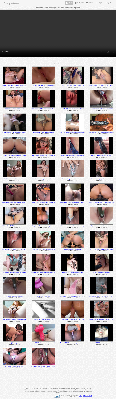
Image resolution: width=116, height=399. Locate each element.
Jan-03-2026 (16, 227)
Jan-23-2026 (45, 251)
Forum (89, 3)
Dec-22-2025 (103, 204)
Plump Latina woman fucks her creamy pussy (72, 225)
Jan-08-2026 (45, 227)
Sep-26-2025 (16, 110)
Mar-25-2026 (103, 344)
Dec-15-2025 (74, 204)
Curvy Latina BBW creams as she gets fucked (43, 225)
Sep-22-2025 (45, 87)
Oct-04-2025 (74, 110)
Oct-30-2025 (103, 134)
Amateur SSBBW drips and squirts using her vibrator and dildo (75, 108)
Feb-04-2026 (16, 297)
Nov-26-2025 (103, 180)
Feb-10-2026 (74, 297)
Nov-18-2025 (74, 180)
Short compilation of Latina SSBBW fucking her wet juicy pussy (17, 249)
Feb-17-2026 (103, 297)
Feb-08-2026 (45, 297)
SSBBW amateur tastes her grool (101, 272)
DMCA (85, 396)
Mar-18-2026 (74, 344)
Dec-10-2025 (45, 204)
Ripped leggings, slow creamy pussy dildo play (72, 85)
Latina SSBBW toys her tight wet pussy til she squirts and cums (76, 202)
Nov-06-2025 (16, 157)
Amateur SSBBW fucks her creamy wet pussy (72, 155)
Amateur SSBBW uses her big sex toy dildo (72, 272)
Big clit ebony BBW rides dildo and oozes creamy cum (44, 366)
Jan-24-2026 (74, 251)
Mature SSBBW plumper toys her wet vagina (14, 319)
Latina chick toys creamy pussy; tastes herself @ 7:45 (44, 179)
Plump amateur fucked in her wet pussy (14, 366)
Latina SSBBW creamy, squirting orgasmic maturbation (15, 202)
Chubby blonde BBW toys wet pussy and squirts (14, 225)
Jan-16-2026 (16, 251)
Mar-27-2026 (16, 368)
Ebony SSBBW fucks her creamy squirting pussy (72, 343)
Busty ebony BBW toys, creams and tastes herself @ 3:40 (74, 132)
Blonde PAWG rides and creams (72, 249)
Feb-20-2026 (45, 321)
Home (69, 3)
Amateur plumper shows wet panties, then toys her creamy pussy (76, 296)
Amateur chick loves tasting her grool (43, 319)
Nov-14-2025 (45, 157)
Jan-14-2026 (103, 227)
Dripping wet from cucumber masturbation (101, 225)
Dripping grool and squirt (43, 296)
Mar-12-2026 (45, 344)
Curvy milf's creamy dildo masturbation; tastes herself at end (17, 132)
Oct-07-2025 (103, 110)
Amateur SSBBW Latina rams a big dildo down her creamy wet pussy (19, 85)
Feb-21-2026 (103, 321)
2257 (80, 396)
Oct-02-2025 (45, 110)
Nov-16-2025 (74, 157)
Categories (79, 3)
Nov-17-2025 (103, 157)
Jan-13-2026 (74, 227)
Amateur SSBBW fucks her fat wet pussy (101, 155)
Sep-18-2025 (16, 87)
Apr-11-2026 (45, 368)
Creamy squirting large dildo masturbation (101, 179)
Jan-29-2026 (16, 274)
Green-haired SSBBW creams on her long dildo (14, 272)
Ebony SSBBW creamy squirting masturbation (43, 202)
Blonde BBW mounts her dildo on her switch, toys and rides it (17, 179)
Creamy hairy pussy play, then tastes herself (101, 249)
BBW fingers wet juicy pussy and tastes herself (14, 343)
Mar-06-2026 (16, 344)
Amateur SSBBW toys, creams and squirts (101, 343)
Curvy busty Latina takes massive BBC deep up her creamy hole (18, 155)
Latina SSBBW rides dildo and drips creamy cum (101, 202)
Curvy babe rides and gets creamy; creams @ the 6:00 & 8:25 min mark (78, 319)
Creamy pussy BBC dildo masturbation (14, 296)
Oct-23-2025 (45, 134)
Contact (89, 396)
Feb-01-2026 (74, 274)
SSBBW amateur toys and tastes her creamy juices (43, 155)
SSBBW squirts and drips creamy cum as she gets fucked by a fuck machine (50, 108)
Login (98, 3)
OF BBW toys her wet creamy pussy (14, 108)
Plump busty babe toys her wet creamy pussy (43, 249)
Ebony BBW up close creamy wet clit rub (72, 179)
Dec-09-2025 (16, 204)
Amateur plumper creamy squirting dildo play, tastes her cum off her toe (48, 272)
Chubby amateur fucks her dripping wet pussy (43, 85)
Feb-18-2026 (16, 321)
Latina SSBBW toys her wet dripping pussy (43, 132)
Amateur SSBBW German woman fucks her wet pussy (44, 343)
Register (107, 3)
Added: (11, 87)
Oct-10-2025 (16, 134)
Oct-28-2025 (74, 134)
